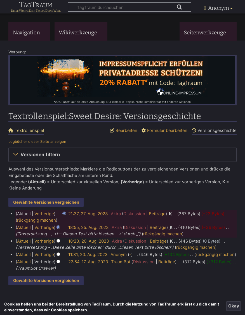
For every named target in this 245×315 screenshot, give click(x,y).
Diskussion (134, 213)
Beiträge (157, 213)
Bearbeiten (126, 130)
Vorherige (44, 213)
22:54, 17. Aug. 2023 (88, 261)
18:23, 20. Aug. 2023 (88, 241)
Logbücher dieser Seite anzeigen (37, 141)
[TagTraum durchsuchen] (129, 7)
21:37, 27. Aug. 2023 (88, 213)
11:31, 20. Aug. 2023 (88, 254)
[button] (122, 155)
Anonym (118, 254)
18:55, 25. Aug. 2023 (88, 227)
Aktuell (24, 227)
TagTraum (35, 5)
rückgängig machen (36, 220)
